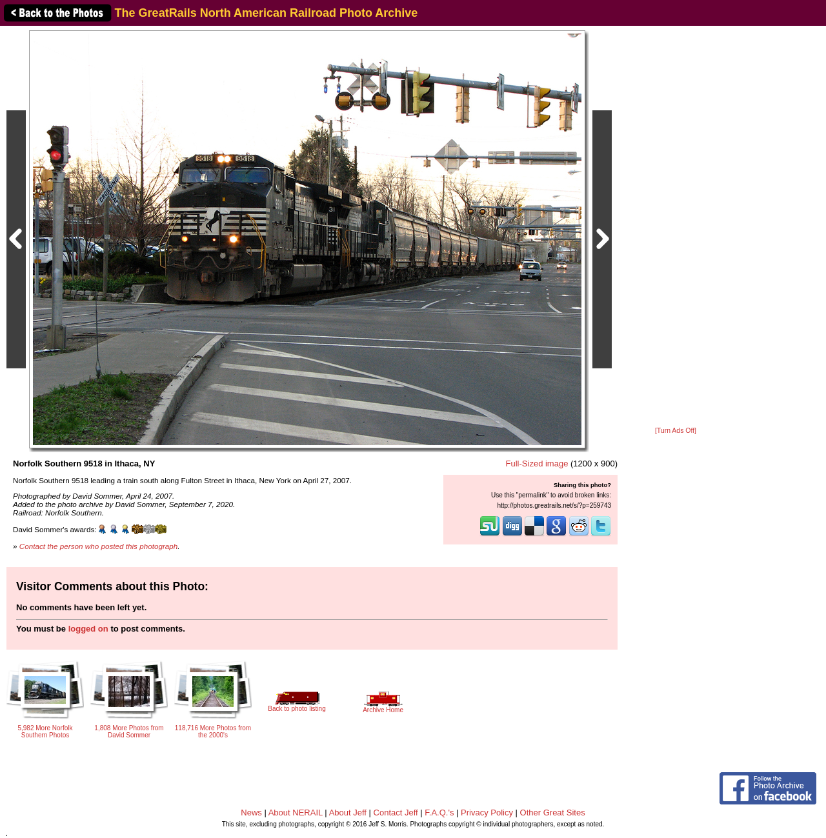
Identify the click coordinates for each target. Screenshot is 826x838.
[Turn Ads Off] (675, 430)
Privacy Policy (487, 812)
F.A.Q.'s (439, 812)
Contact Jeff (396, 812)
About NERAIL (295, 812)
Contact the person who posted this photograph (98, 546)
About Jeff (348, 812)
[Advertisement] (675, 227)
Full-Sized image (537, 463)
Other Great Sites (552, 812)
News (251, 812)
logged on (88, 628)
